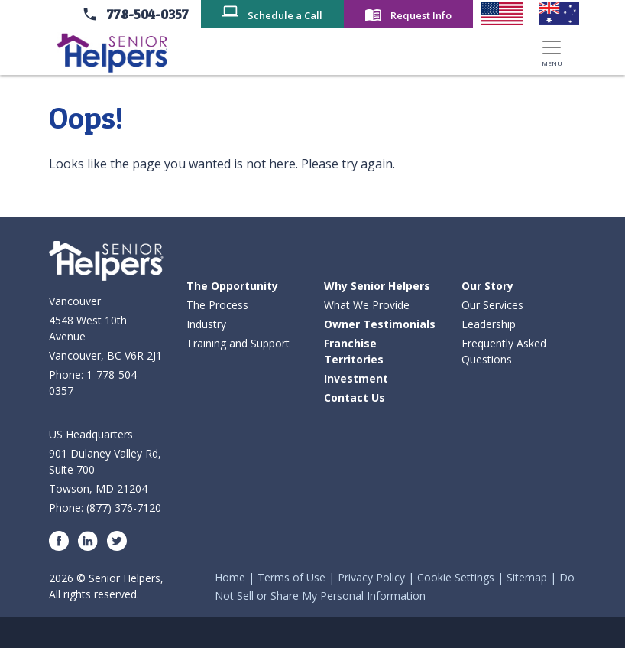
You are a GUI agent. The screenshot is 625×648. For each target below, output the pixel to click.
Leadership (488, 324)
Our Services (492, 305)
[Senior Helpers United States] (501, 13)
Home (230, 577)
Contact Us (354, 397)
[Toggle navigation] (551, 51)
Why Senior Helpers (377, 285)
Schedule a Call (285, 15)
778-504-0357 (148, 14)
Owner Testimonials (380, 324)
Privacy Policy (371, 577)
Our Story (487, 285)
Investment (356, 378)
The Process (217, 305)
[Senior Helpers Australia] (559, 13)
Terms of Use (291, 577)
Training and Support (238, 343)
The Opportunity (232, 285)
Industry (206, 324)
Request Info (421, 15)
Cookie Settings (455, 577)
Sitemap (527, 577)
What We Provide (367, 305)
